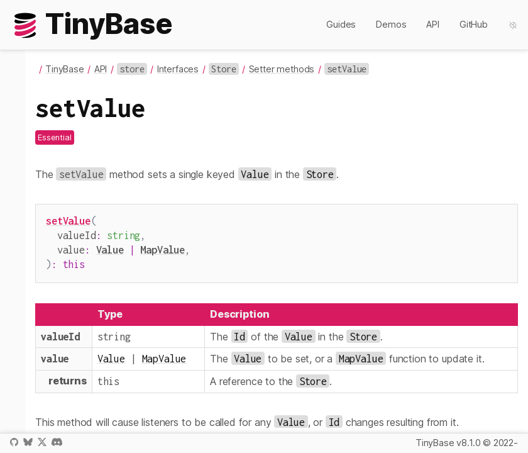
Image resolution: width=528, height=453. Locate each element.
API (432, 24)
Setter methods (282, 69)
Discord (57, 442)
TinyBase (64, 69)
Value (110, 247)
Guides (341, 24)
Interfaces (178, 69)
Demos (391, 24)
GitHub (473, 24)
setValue (68, 220)
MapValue (162, 247)
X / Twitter (42, 442)
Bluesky (27, 442)
